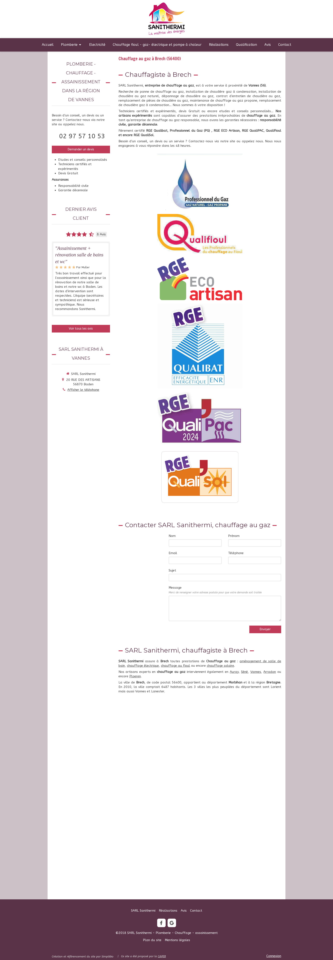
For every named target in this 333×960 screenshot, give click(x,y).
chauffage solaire (220, 666)
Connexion (273, 956)
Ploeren (135, 676)
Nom (172, 536)
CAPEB (162, 956)
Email (173, 553)
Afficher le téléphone (83, 390)
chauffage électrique (143, 666)
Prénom (234, 536)
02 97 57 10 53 (82, 136)
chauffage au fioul (175, 666)
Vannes (255, 672)
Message (215, 590)
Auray (234, 672)
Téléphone (236, 553)
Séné (244, 672)
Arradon (269, 672)
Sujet (172, 570)
